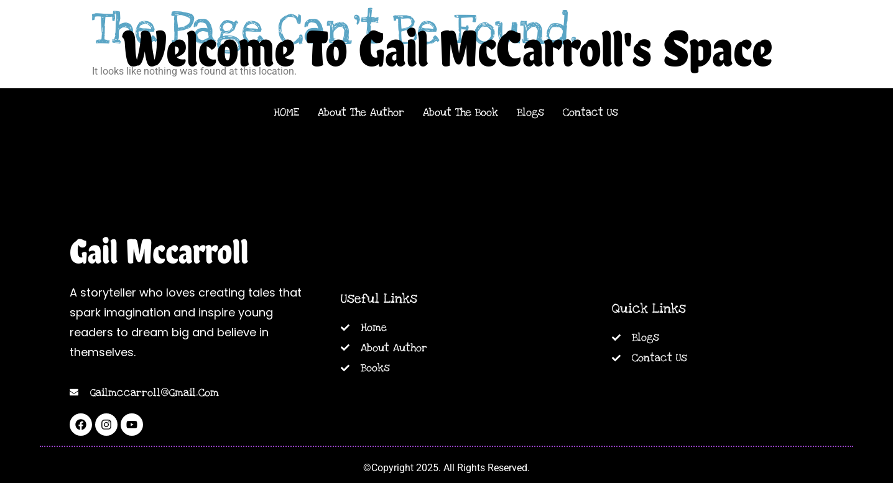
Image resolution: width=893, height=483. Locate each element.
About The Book (460, 112)
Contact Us (590, 112)
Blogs (530, 112)
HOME (286, 112)
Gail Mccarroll (159, 251)
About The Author (361, 112)
